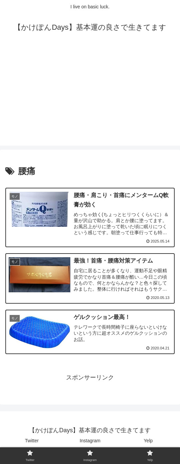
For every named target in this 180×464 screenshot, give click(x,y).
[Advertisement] (90, 99)
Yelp (148, 442)
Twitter (32, 442)
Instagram (90, 442)
